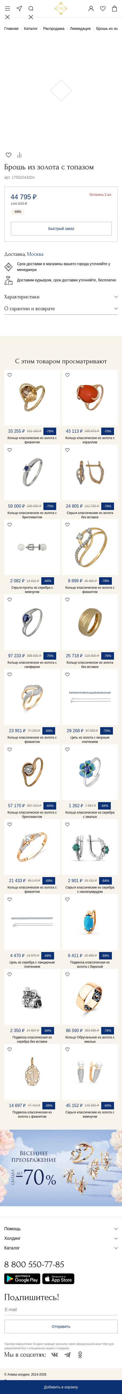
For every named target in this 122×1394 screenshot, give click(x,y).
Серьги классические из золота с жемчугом (90, 1114)
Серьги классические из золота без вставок (90, 515)
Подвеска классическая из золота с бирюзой (89, 965)
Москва (19, 8)
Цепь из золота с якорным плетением (90, 740)
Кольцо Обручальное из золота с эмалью (90, 1039)
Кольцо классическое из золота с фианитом (31, 440)
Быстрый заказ (61, 228)
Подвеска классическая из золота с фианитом (32, 1114)
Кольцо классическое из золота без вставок (90, 665)
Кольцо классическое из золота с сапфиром (31, 665)
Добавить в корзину (61, 1387)
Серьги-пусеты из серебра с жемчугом (32, 590)
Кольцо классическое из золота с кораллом (89, 440)
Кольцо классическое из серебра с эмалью (90, 815)
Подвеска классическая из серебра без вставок (32, 1039)
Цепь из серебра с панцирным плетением (32, 965)
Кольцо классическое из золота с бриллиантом (31, 515)
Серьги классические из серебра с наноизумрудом (90, 890)
